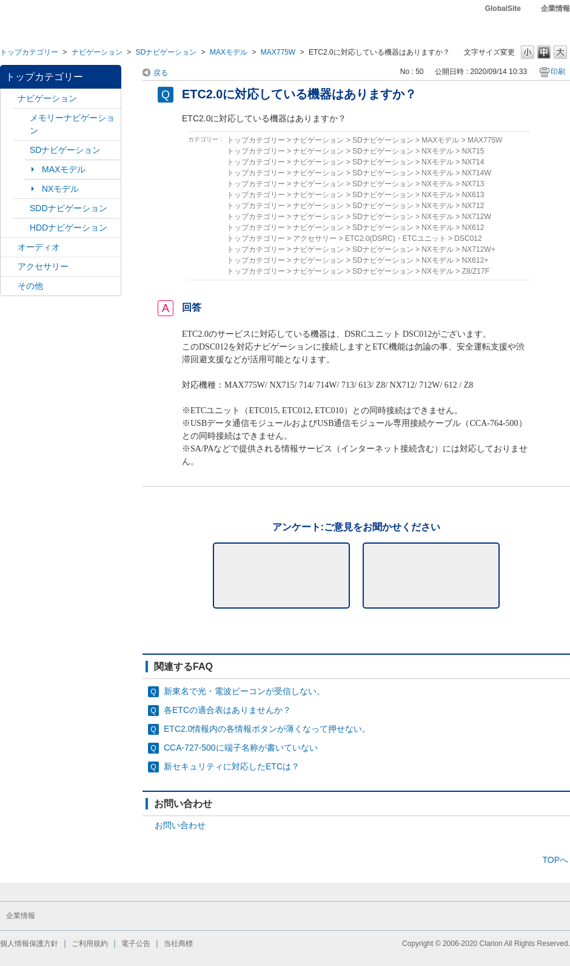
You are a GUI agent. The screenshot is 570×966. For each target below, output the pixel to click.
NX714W (476, 173)
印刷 (558, 71)
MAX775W (278, 52)
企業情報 (555, 8)
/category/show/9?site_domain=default (21, 208)
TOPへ (555, 860)
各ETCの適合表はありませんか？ (227, 710)
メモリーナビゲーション (72, 124)
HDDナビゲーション (68, 227)
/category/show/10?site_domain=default (9, 266)
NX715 (473, 151)
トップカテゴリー (29, 52)
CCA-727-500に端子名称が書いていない (241, 747)
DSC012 (467, 238)
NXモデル (60, 189)
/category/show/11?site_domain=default (9, 286)
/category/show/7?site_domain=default (21, 118)
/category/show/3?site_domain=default (21, 150)
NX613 (473, 195)
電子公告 (135, 943)
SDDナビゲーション (68, 208)
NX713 (473, 184)
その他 (30, 286)
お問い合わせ (180, 825)
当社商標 (178, 943)
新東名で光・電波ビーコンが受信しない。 (244, 691)
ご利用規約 (90, 943)
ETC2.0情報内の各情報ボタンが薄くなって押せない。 (267, 729)
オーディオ (39, 247)
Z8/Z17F (475, 271)
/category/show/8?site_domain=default (21, 227)
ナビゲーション (97, 52)
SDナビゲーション (165, 52)
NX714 (473, 162)
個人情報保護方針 (29, 943)
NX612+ (475, 260)
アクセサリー (43, 266)
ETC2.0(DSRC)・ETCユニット (395, 238)
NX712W (476, 216)
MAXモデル (228, 52)
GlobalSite (503, 8)
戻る (160, 73)
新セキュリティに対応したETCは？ (232, 766)
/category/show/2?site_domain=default (9, 98)
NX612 (473, 227)
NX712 (473, 205)
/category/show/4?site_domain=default (9, 247)
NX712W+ (478, 249)
